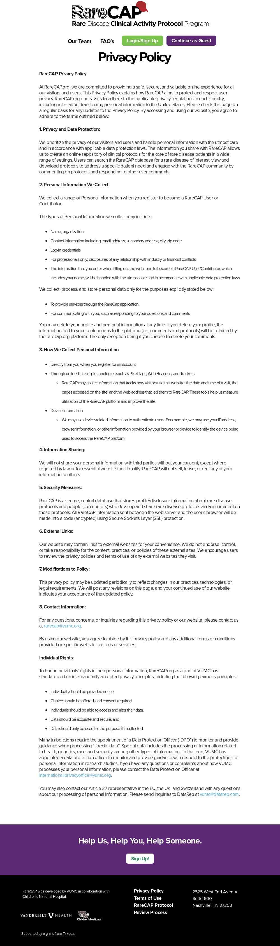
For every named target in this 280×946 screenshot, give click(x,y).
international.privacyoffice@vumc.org (75, 775)
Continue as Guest (191, 40)
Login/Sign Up (142, 40)
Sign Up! (140, 858)
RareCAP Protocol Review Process (153, 909)
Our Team (79, 41)
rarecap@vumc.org (62, 625)
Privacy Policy (149, 890)
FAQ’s (107, 41)
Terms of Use (147, 898)
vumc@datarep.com (219, 794)
